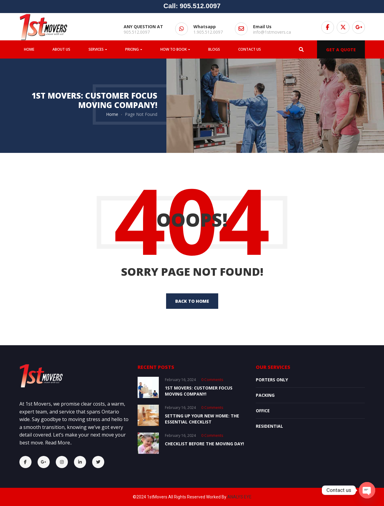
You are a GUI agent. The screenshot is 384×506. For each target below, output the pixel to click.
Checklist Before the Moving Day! (204, 444)
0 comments (212, 379)
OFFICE (263, 410)
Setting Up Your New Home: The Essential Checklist (202, 419)
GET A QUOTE (341, 49)
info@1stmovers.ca (272, 32)
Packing (265, 395)
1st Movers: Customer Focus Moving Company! (198, 391)
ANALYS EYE (239, 496)
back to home (192, 301)
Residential (269, 426)
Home (112, 114)
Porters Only (272, 380)
